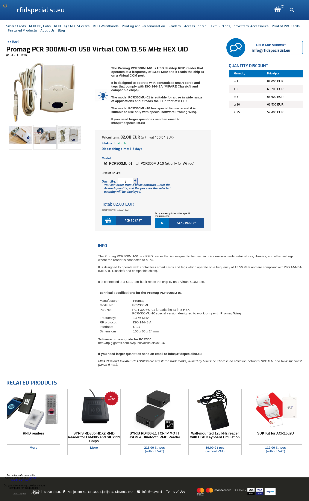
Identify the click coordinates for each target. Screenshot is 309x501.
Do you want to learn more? (23, 478)
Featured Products (22, 30)
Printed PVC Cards (286, 26)
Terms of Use (175, 491)
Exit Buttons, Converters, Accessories (239, 26)
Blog (61, 30)
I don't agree (19, 493)
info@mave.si (149, 491)
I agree (35, 493)
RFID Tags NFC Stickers (71, 26)
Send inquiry (186, 223)
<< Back (13, 42)
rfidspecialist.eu (41, 10)
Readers (174, 26)
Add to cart (133, 220)
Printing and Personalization (143, 26)
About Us (47, 30)
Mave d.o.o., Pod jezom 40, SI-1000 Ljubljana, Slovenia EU (88, 491)
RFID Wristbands (105, 26)
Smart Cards (16, 26)
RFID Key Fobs (40, 26)
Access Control (196, 26)
